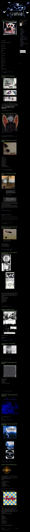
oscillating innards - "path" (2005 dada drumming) (8, 344)
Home (10, 528)
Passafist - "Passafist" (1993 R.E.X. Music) (8, 113)
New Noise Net (22, 32)
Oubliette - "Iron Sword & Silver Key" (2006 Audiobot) (9, 141)
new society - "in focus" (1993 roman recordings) (8, 77)
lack (24, 22)
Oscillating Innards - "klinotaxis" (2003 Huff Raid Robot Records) (9, 253)
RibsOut (21, 34)
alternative (5, 525)
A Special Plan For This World (24, 43)
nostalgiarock (9, 525)
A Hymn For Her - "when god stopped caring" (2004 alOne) (9, 395)
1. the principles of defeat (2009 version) (6, 210)
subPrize (21, 45)
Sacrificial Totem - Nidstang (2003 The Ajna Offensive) (9, 363)
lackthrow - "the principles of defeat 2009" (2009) (8, 174)
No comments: (11, 110)
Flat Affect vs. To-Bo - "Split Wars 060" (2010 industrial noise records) (9, 227)
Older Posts (17, 528)
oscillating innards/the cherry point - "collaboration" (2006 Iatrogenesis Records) (9, 310)
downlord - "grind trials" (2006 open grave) (9, 464)
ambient (5, 420)
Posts (21, 50)
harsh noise (5, 72)
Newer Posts (2, 528)
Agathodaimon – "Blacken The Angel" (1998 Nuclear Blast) (9, 424)
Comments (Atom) (7, 529)
